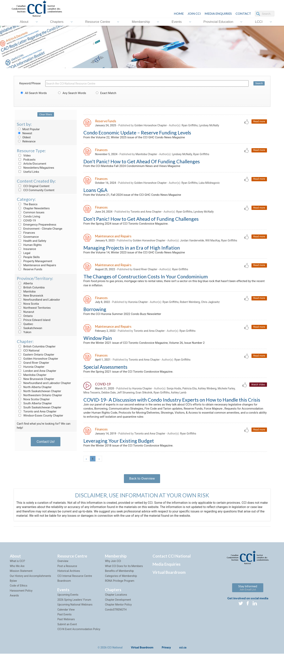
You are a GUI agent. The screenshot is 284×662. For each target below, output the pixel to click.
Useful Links (28, 172)
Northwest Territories (34, 308)
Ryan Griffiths (180, 272)
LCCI (259, 22)
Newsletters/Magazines (35, 167)
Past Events (64, 622)
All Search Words (33, 93)
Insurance (26, 249)
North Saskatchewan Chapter (39, 391)
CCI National (28, 350)
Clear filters (45, 114)
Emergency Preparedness (36, 224)
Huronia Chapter (31, 367)
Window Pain (97, 342)
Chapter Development (118, 607)
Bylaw (13, 588)
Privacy (166, 656)
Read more (259, 121)
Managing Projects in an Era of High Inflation (131, 250)
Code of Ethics (18, 593)
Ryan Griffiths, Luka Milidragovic (200, 184)
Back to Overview (142, 486)
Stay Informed (247, 595)
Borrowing (94, 313)
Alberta (25, 283)
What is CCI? (17, 569)
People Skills (28, 257)
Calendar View (66, 617)
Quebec (25, 324)
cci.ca (182, 656)
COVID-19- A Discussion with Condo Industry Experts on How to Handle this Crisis (171, 405)
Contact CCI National (172, 564)
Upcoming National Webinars (74, 612)
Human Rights (29, 245)
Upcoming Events (67, 603)
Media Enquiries (218, 13)
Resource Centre (97, 22)
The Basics (27, 204)
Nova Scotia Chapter (33, 399)
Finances (26, 232)
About (24, 22)
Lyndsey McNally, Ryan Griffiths (190, 154)
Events (177, 22)
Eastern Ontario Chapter (35, 354)
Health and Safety (31, 241)
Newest (24, 133)
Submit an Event (67, 632)
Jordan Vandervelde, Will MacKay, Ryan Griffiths (208, 242)
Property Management (34, 261)
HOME (179, 13)
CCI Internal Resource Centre (74, 584)
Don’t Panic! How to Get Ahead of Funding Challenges (141, 220)
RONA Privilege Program (119, 588)
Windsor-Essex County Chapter (40, 415)
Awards (14, 603)
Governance (28, 237)
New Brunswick (30, 295)
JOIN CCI (194, 13)
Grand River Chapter (33, 362)
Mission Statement (21, 579)
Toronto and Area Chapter (37, 411)
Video (24, 155)
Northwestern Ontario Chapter (39, 395)
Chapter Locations (116, 603)
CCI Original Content (33, 186)
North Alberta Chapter (34, 387)
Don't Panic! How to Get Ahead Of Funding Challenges (141, 162)
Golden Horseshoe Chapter (37, 358)
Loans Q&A (95, 191)
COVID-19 (26, 220)
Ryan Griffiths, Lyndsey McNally (200, 125)
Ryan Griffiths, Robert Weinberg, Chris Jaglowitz (191, 305)
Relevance (26, 141)
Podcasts (26, 159)
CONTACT (243, 13)
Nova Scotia (28, 303)
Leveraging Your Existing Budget (118, 447)
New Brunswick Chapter (35, 379)
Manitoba (26, 291)
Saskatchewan (29, 328)
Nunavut (25, 312)
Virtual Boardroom (169, 580)
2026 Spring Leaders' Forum (74, 607)
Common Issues (30, 212)
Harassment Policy (21, 598)
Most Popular (28, 129)
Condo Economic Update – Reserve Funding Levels (137, 133)
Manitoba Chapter (31, 375)
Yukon (24, 332)
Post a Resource (67, 574)
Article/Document (31, 163)
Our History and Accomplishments (30, 584)
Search (259, 83)
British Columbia (31, 287)
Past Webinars (66, 627)
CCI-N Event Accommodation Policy (78, 637)
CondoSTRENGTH (116, 617)
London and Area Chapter (36, 371)
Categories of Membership (121, 584)
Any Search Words (71, 93)
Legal (23, 253)
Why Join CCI (113, 569)
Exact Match (105, 93)
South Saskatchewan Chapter (39, 407)
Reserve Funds (29, 269)
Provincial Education (218, 22)
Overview (62, 569)
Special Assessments (105, 371)
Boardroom (64, 588)
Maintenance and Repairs (36, 265)
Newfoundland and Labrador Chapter (44, 383)
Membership (141, 22)
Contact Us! (46, 442)
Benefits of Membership (119, 579)
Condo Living (28, 216)
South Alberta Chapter (34, 403)
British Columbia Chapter (36, 346)
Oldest (24, 137)
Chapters (56, 22)
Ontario (25, 316)
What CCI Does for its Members (124, 574)
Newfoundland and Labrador (38, 299)
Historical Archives (68, 579)
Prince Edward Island (34, 320)
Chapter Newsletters (33, 208)
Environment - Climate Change (39, 228)
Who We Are (17, 574)
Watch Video (258, 389)
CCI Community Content (35, 190)
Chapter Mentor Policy (118, 612)
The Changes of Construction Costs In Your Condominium (145, 279)
